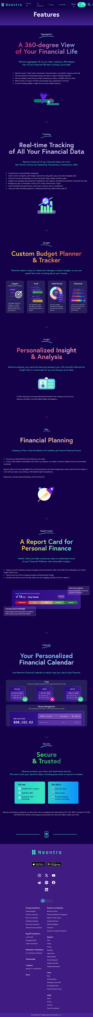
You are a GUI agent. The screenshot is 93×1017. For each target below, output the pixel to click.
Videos (49, 943)
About (49, 998)
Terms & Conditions (53, 1008)
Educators (50, 927)
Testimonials (30, 959)
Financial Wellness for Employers (57, 914)
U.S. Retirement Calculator (34, 953)
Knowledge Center (52, 986)
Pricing (51, 5)
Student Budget (31, 911)
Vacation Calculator (32, 914)
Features (28, 3)
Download (62, 5)
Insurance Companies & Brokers (56, 931)
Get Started (81, 5)
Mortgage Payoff (31, 940)
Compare (29, 965)
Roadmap (50, 950)
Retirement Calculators (34, 950)
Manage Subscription (53, 966)
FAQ (48, 940)
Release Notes (51, 957)
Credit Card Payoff (31, 943)
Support (50, 937)
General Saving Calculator (34, 927)
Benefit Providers (52, 911)
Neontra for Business (55, 908)
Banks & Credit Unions (54, 918)
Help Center (50, 953)
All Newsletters (51, 979)
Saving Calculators (33, 908)
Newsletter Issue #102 (54, 982)
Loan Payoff (29, 937)
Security (49, 1005)
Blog (48, 976)
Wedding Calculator (32, 921)
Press (28, 975)
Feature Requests (52, 960)
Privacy (49, 1002)
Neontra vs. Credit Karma (33, 969)
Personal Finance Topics (54, 989)
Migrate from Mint (52, 963)
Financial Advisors (52, 921)
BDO (31, 793)
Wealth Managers (52, 924)
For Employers (40, 5)
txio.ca (60, 1015)
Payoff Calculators (33, 934)
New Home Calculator (32, 924)
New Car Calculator (32, 918)
